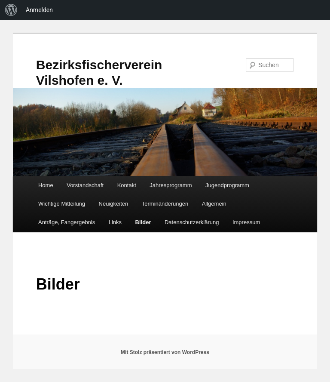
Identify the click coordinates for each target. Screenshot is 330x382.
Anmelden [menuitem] (39, 9)
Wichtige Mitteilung (61, 203)
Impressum (246, 222)
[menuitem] (11, 10)
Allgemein (214, 203)
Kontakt (126, 185)
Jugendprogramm (227, 185)
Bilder (143, 222)
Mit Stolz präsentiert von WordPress (165, 352)
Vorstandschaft (85, 185)
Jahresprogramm (171, 185)
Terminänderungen (165, 203)
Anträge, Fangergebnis (66, 222)
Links (115, 222)
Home (45, 185)
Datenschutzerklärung (192, 222)
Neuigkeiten (113, 203)
